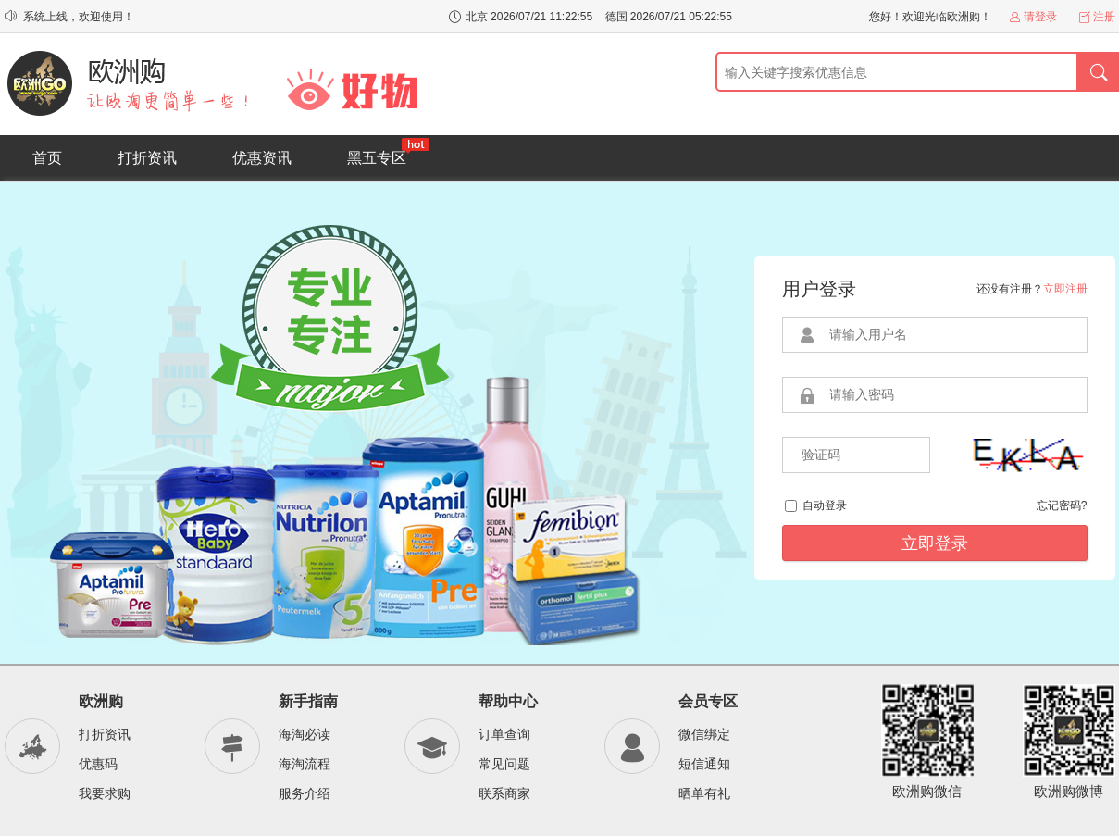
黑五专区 (388, 152)
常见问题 (504, 763)
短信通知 (704, 763)
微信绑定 (704, 734)
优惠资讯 (262, 158)
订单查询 (504, 734)
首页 (47, 158)
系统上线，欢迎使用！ (78, 16)
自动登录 (824, 505)
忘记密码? (1062, 505)
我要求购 (105, 793)
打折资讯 (147, 158)
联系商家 (504, 793)
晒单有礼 (704, 793)
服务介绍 (304, 793)
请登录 (1040, 16)
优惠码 (98, 763)
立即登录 (934, 543)
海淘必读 (304, 734)
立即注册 (1065, 288)
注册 (1104, 16)
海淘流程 (304, 763)
